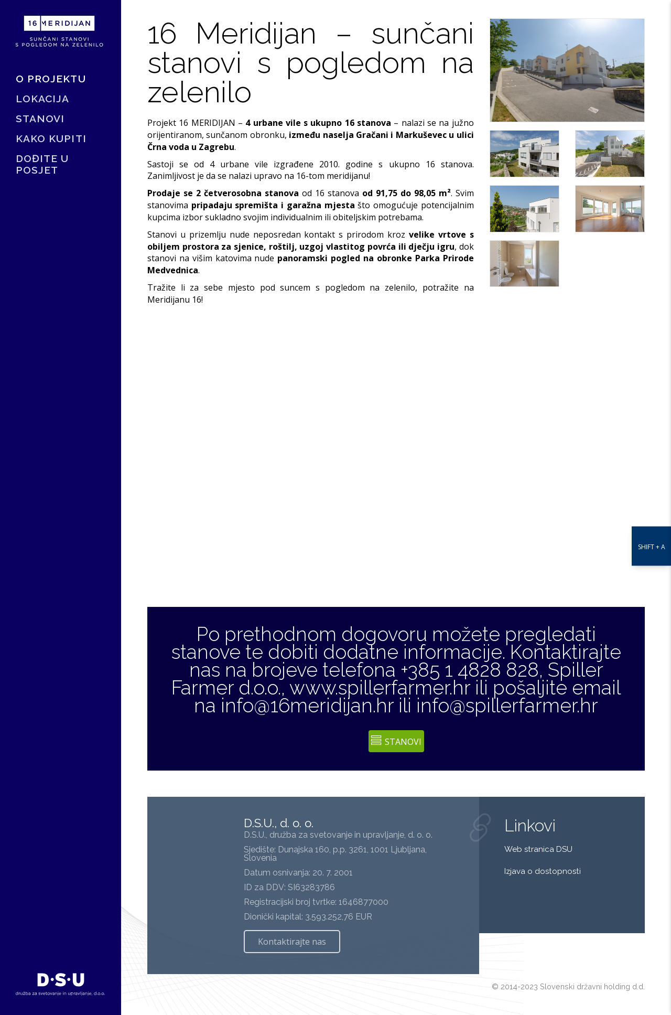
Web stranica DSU (539, 849)
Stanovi (396, 741)
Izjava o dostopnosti (542, 871)
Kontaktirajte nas (292, 941)
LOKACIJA (42, 102)
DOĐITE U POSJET (42, 167)
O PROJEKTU (51, 82)
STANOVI (40, 121)
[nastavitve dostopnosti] (651, 507)
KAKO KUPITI (51, 141)
